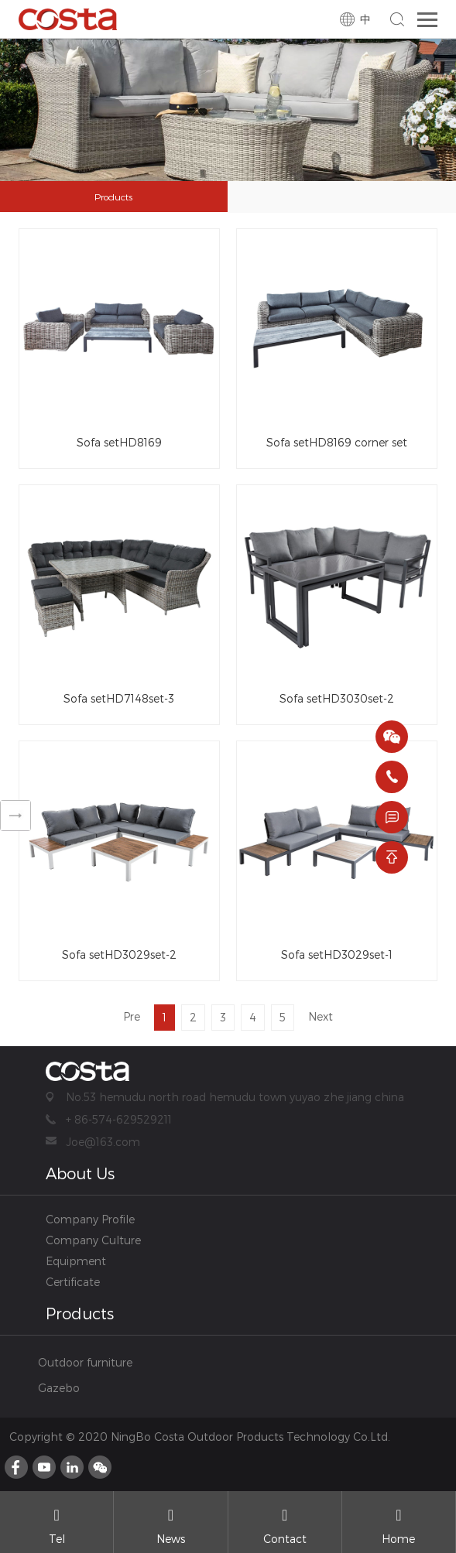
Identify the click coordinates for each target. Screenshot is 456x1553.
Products (113, 196)
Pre (131, 1016)
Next (320, 1016)
